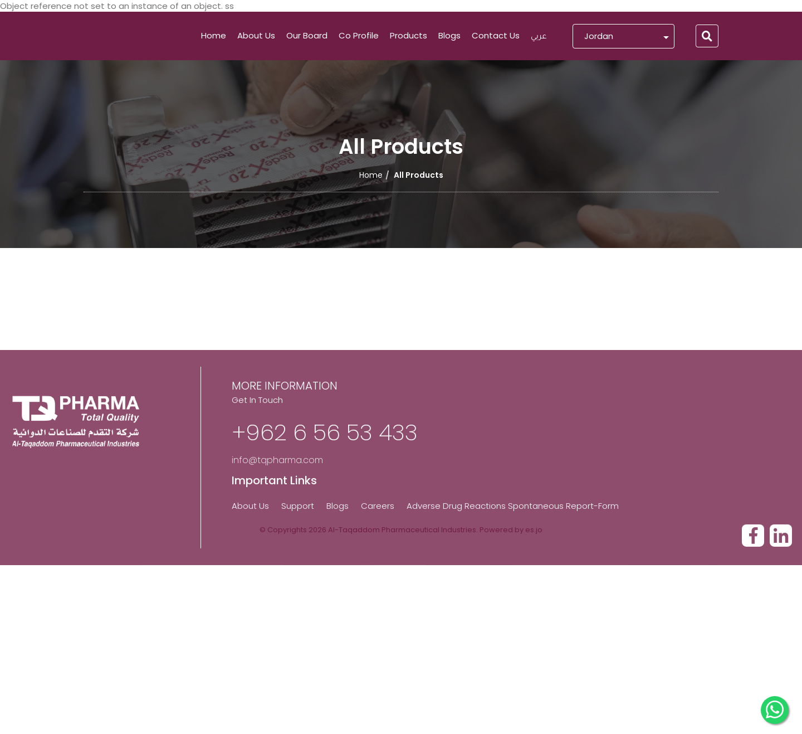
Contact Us (496, 35)
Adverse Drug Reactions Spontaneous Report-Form (513, 603)
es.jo (533, 529)
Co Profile (359, 35)
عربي (539, 37)
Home (213, 35)
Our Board (306, 35)
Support (297, 603)
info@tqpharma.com (277, 557)
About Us (256, 35)
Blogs (449, 35)
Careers (377, 603)
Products (408, 35)
